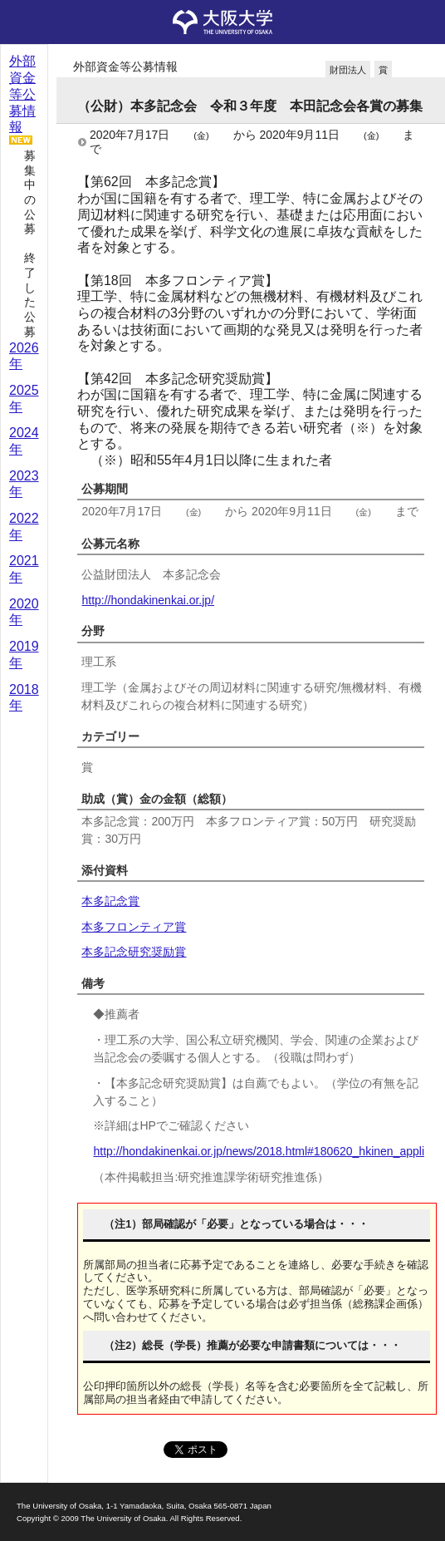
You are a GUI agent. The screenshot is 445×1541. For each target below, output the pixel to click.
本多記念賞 (110, 901)
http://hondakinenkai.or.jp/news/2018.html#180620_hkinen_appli (258, 1151)
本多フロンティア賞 (133, 926)
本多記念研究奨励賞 (133, 951)
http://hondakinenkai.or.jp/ (147, 600)
